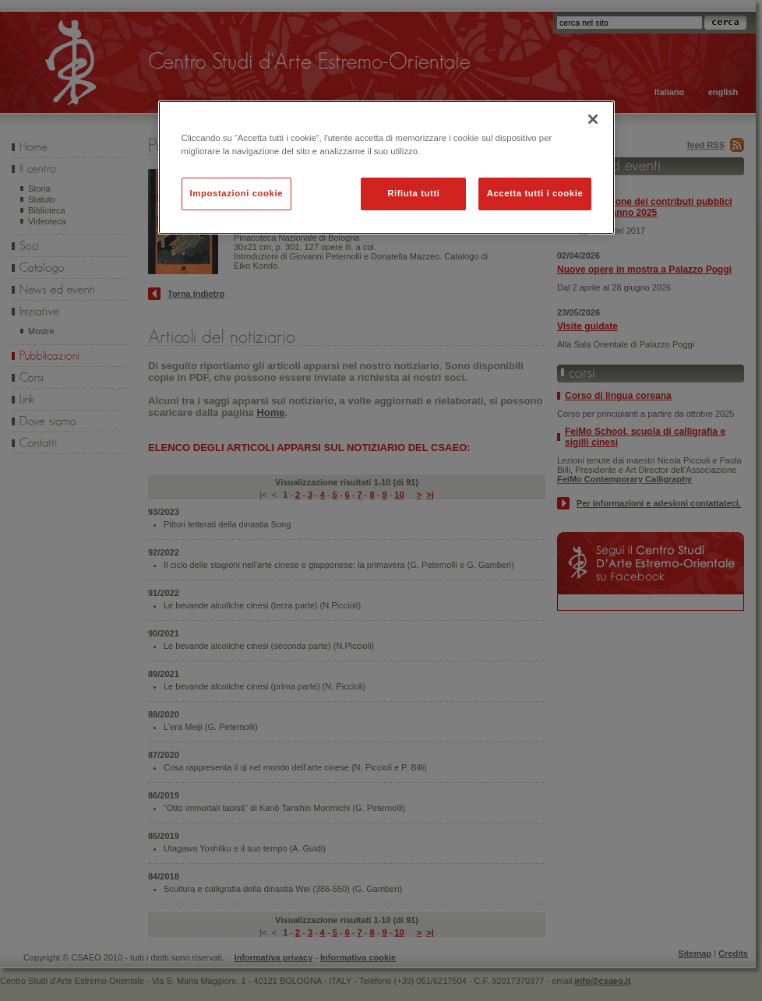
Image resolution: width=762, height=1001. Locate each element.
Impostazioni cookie (237, 193)
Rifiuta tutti (413, 193)
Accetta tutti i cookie (535, 193)
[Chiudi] (593, 119)
